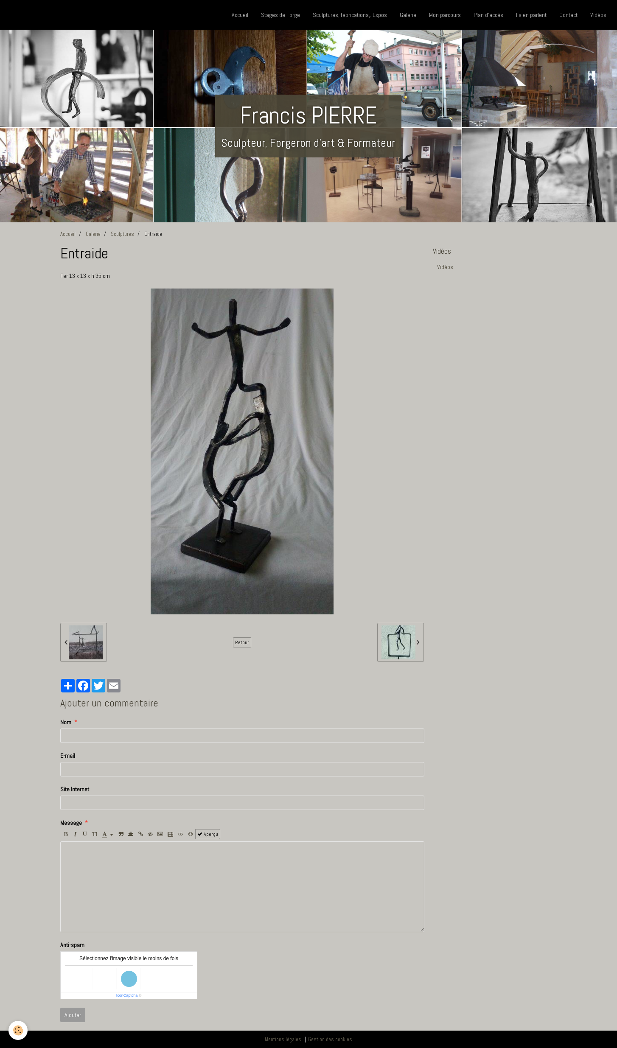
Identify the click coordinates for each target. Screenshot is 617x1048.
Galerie (408, 15)
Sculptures (122, 234)
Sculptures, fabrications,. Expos (350, 15)
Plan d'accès (488, 15)
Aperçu (207, 834)
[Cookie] (18, 1030)
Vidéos (598, 15)
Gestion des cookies (330, 1039)
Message (71, 823)
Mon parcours (445, 15)
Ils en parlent (531, 15)
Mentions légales (283, 1039)
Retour (242, 642)
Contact (568, 15)
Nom (65, 722)
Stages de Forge (280, 15)
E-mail (67, 755)
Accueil (240, 15)
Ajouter (73, 1015)
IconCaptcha (127, 995)
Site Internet (74, 789)
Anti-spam (72, 945)
